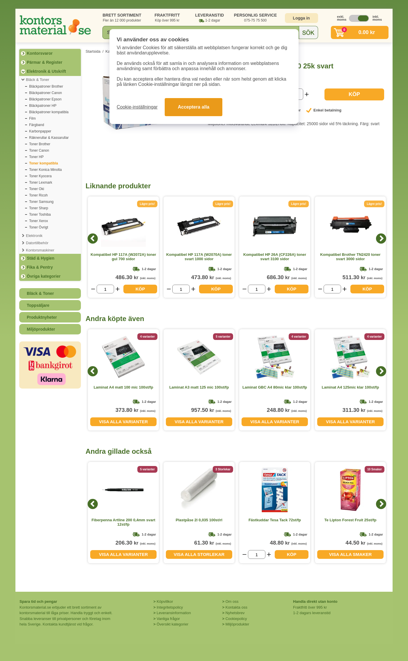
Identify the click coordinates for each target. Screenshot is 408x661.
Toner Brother (39, 144)
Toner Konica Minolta (45, 170)
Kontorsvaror (40, 53)
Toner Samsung (41, 202)
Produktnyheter (42, 317)
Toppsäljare (38, 305)
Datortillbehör (37, 243)
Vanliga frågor (168, 618)
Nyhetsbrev (235, 613)
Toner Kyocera (40, 176)
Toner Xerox (38, 221)
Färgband (36, 125)
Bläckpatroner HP (42, 106)
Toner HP (36, 157)
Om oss (232, 601)
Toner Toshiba (40, 214)
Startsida (93, 51)
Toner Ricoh (38, 195)
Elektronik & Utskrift (46, 71)
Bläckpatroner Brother (46, 86)
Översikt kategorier (172, 624)
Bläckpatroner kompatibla (48, 112)
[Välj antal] (105, 289)
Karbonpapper (40, 131)
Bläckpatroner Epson (45, 99)
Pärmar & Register (44, 62)
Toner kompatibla (43, 163)
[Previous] (93, 238)
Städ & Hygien (40, 258)
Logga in (301, 18)
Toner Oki (36, 189)
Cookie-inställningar (137, 106)
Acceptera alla (194, 106)
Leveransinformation (174, 613)
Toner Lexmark (40, 182)
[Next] (381, 238)
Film (32, 118)
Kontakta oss (236, 607)
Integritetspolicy (170, 607)
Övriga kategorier (44, 276)
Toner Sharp (38, 208)
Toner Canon (39, 150)
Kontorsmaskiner (40, 250)
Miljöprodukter (41, 329)
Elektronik (34, 235)
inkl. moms (375, 18)
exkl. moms (340, 18)
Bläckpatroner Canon (45, 93)
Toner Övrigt (38, 227)
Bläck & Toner (37, 79)
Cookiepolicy (236, 618)
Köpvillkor (165, 601)
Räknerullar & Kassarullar (49, 138)
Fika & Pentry (40, 267)
